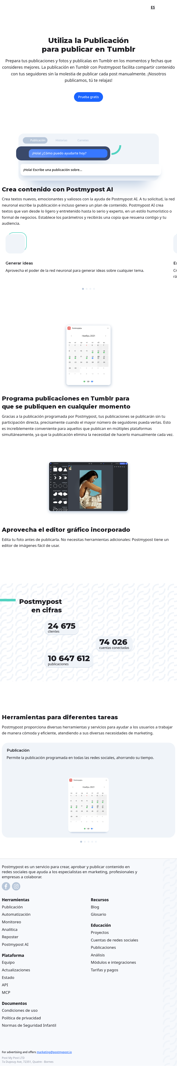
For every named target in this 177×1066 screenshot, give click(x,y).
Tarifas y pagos (104, 969)
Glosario (98, 914)
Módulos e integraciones (113, 962)
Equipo (8, 962)
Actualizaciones (16, 969)
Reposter (10, 936)
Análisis (98, 955)
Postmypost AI (15, 944)
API (5, 984)
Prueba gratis (88, 97)
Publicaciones (103, 947)
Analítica (10, 929)
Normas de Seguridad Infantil (29, 1025)
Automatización (16, 914)
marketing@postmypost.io (54, 1052)
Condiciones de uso (20, 1010)
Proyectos (100, 932)
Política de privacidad (21, 1018)
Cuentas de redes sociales (114, 940)
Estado (8, 977)
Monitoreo (11, 921)
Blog (95, 907)
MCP (6, 992)
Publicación (12, 907)
